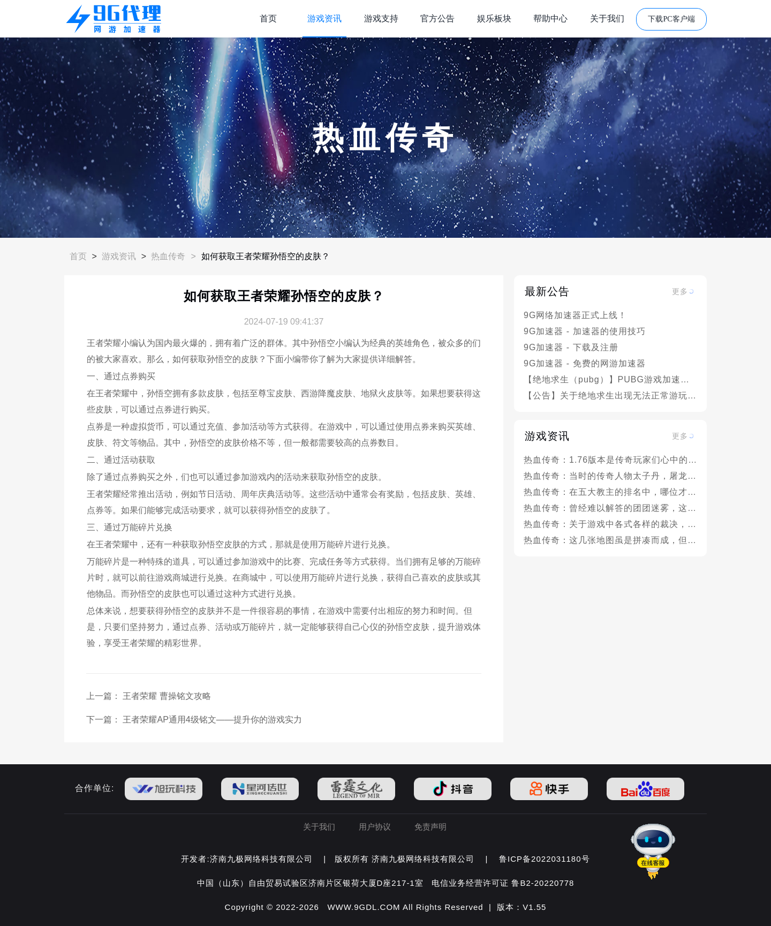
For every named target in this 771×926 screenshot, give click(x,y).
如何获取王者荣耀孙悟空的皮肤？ (265, 256)
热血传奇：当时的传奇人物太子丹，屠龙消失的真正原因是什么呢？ (610, 475)
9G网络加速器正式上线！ (575, 315)
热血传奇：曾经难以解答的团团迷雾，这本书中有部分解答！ (610, 508)
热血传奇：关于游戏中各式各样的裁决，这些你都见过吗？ (610, 524)
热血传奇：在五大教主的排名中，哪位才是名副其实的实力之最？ (610, 491)
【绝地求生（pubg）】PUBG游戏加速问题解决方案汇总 (610, 379)
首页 (268, 18)
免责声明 (430, 826)
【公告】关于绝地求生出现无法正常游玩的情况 (610, 395)
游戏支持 (381, 18)
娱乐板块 (494, 18)
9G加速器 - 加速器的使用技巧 (585, 331)
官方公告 (437, 18)
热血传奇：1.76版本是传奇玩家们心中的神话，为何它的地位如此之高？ (610, 459)
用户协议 (375, 826)
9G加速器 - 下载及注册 (571, 347)
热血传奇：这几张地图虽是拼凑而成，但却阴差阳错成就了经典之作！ (610, 540)
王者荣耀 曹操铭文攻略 (166, 696)
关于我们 (607, 18)
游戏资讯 (324, 18)
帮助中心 (550, 18)
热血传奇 (168, 256)
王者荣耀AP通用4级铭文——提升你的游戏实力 (212, 719)
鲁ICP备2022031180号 (544, 858)
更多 (680, 291)
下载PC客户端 (671, 19)
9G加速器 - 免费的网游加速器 (585, 363)
